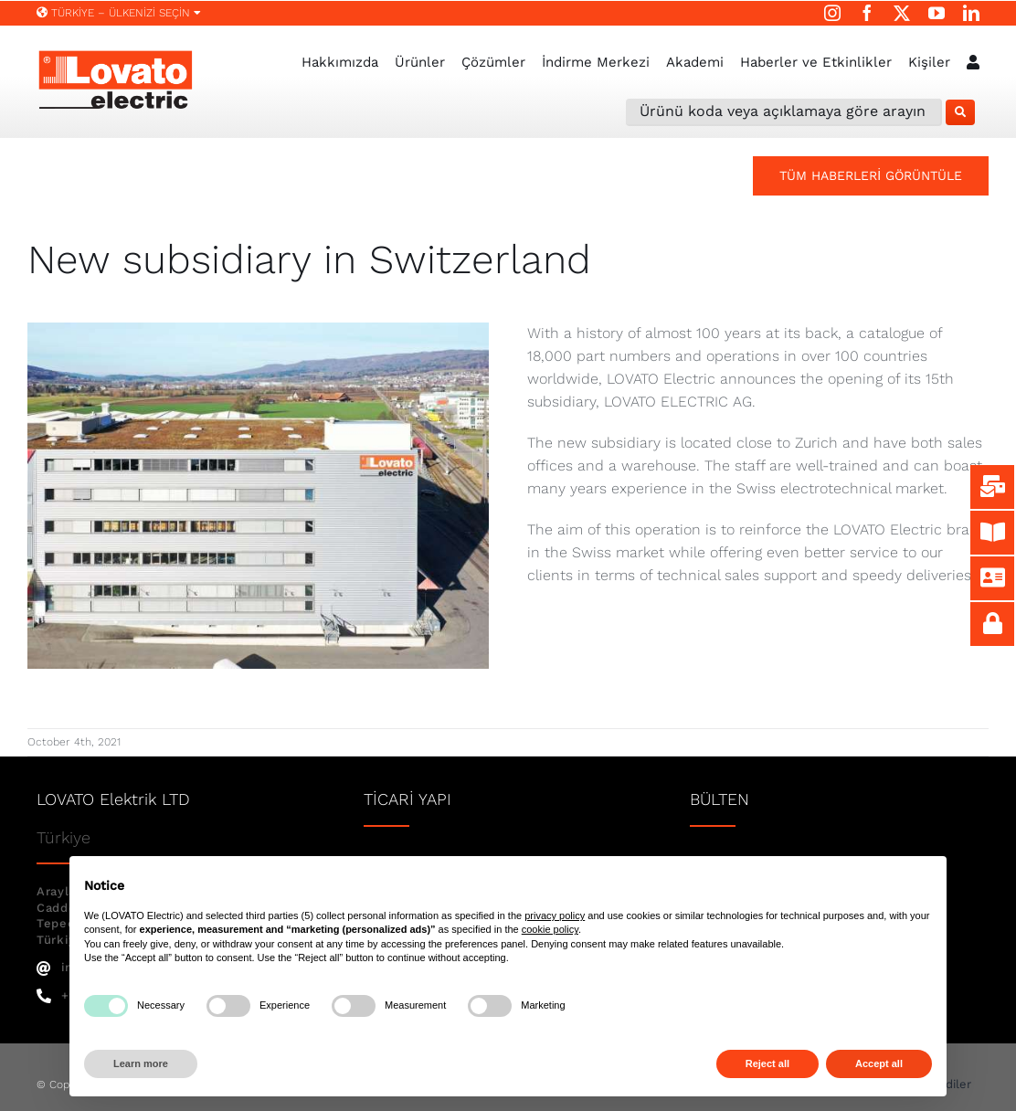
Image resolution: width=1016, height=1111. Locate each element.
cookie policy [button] (550, 929)
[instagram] (832, 13)
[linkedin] (971, 13)
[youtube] (936, 13)
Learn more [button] (140, 1063)
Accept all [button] (879, 1063)
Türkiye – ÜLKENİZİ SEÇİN (119, 12)
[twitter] (902, 13)
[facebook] (867, 13)
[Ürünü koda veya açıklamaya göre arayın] (784, 112)
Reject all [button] (767, 1063)
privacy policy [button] (554, 915)
